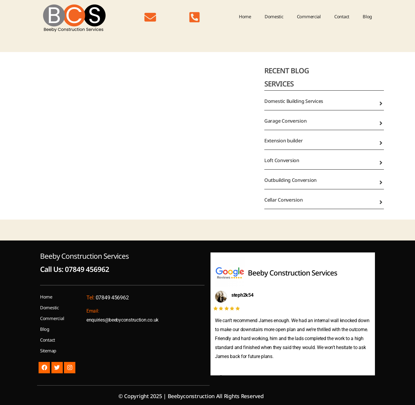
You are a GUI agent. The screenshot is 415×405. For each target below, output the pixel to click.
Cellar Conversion (283, 200)
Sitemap (48, 350)
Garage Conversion (285, 121)
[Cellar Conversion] (381, 202)
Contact (341, 16)
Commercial (309, 16)
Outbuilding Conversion (290, 180)
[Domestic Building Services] (381, 103)
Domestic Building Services (293, 101)
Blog (367, 16)
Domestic (274, 16)
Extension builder (283, 140)
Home (245, 16)
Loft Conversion (281, 160)
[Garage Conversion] (381, 123)
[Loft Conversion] (381, 163)
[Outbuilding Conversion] (381, 182)
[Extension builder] (381, 143)
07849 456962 (87, 269)
